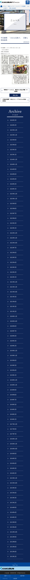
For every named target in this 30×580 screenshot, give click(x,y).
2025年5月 (13, 149)
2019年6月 (13, 360)
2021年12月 (13, 282)
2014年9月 (13, 507)
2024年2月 (13, 184)
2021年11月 (13, 287)
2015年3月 (13, 497)
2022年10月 (13, 243)
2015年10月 (13, 483)
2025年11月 (13, 135)
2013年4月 (13, 527)
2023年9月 (13, 203)
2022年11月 (13, 238)
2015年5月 (13, 488)
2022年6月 (13, 252)
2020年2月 (13, 346)
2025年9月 (13, 140)
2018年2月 (13, 414)
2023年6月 (13, 218)
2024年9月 (13, 169)
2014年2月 (13, 517)
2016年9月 (13, 453)
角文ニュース (11, 6)
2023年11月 (13, 198)
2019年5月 (13, 365)
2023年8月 (13, 208)
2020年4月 (13, 336)
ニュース (18, 6)
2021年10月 (13, 292)
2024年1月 (13, 189)
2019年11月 (13, 355)
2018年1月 (13, 419)
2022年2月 (13, 272)
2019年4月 (13, 370)
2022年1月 (13, 277)
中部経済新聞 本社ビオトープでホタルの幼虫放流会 (14, 100)
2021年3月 (13, 306)
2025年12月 (13, 130)
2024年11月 (13, 164)
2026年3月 (13, 120)
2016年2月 (13, 473)
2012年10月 (13, 532)
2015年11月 (13, 478)
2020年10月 (13, 321)
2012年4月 (13, 551)
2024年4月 (13, 179)
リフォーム (5, 578)
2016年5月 (13, 458)
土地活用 (15, 578)
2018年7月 (13, 399)
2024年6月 (13, 174)
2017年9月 (13, 429)
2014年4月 (13, 512)
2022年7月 (13, 247)
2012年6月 (13, 547)
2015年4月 (13, 493)
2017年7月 (13, 434)
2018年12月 (13, 380)
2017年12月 (13, 424)
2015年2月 (13, 502)
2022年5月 (13, 257)
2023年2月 (13, 223)
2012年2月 (13, 556)
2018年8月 (13, 395)
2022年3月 (13, 267)
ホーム (4, 6)
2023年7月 (13, 213)
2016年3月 (13, 468)
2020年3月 (13, 341)
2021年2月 (13, 311)
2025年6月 (13, 145)
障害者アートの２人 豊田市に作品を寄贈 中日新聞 (15, 90)
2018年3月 (13, 409)
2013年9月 (13, 522)
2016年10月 (13, 448)
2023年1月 (13, 228)
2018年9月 (13, 390)
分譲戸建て (22, 575)
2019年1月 (13, 375)
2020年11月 (13, 316)
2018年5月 (13, 404)
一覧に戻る (15, 95)
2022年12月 (13, 233)
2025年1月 (13, 154)
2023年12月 (13, 194)
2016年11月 (13, 444)
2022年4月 (13, 262)
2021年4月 (13, 301)
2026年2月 (13, 125)
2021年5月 (13, 296)
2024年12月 (13, 159)
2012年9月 (13, 537)
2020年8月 (13, 326)
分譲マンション (7, 575)
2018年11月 (13, 385)
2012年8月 (13, 542)
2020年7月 (13, 331)
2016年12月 (13, 439)
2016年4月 (13, 463)
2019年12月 (13, 350)
